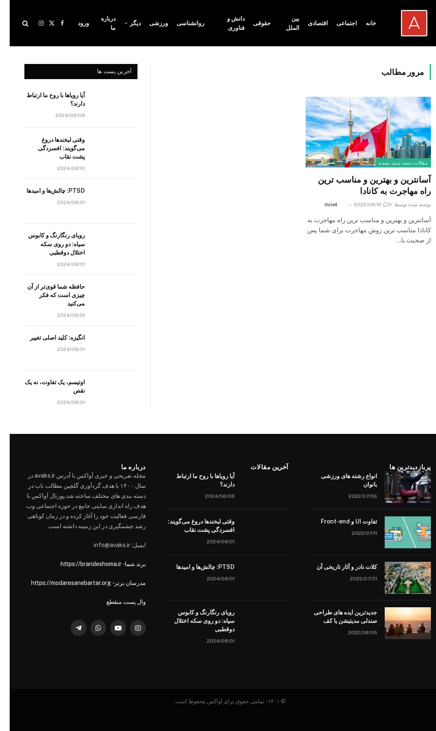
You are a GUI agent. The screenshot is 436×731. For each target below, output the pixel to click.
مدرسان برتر (120, 582)
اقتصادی (308, 23)
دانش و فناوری (226, 23)
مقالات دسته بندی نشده (393, 162)
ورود (73, 23)
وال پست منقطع (116, 601)
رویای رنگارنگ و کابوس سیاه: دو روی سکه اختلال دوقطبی (46, 243)
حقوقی (252, 23)
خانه (361, 23)
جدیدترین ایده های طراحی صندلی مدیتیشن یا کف (335, 616)
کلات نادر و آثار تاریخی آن (337, 567)
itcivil (321, 204)
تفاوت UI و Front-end (339, 521)
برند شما (125, 564)
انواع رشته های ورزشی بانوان (339, 480)
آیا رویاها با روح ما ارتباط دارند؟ (46, 99)
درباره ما (98, 23)
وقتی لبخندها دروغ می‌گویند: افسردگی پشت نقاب (51, 148)
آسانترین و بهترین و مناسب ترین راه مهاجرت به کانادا (364, 185)
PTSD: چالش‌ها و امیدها (46, 190)
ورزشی (149, 23)
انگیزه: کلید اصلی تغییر (47, 337)
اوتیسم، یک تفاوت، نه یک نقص (45, 386)
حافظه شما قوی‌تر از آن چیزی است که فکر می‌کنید (46, 295)
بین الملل (283, 23)
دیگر (125, 23)
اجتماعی (337, 23)
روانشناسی (181, 23)
